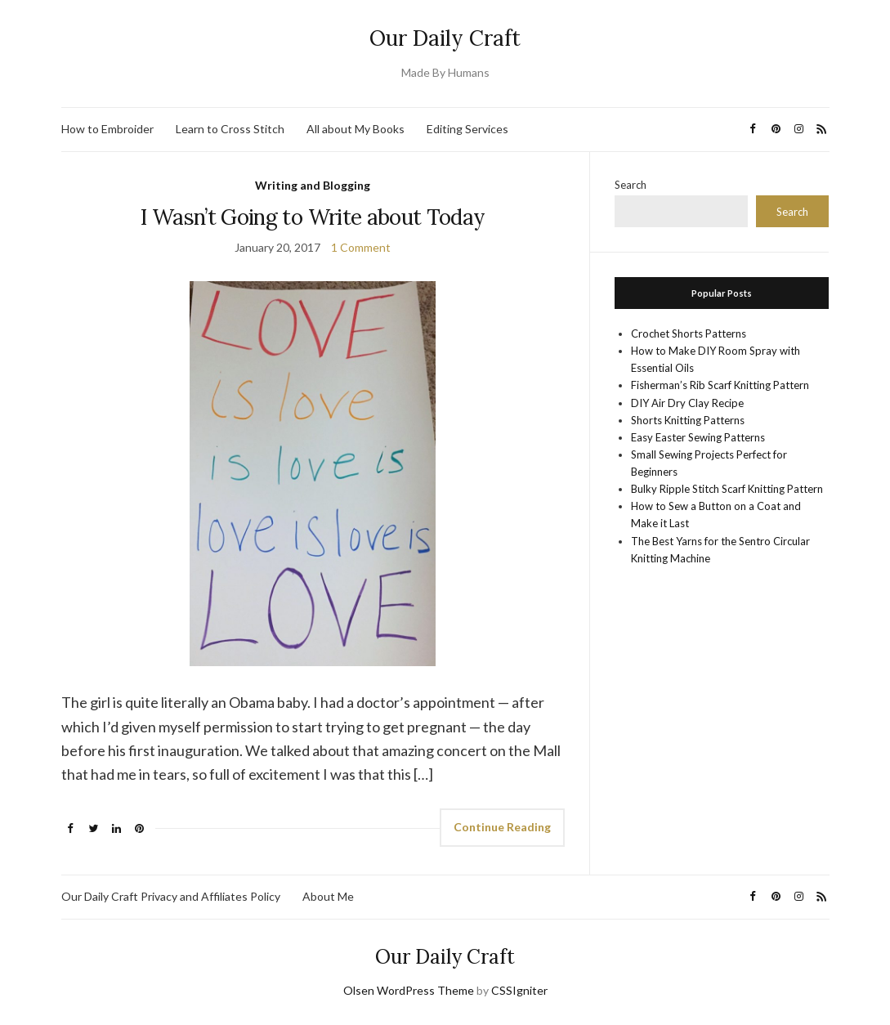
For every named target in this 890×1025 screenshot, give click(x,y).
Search (630, 184)
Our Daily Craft (445, 38)
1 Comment (361, 247)
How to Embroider (107, 129)
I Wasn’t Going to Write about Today (313, 217)
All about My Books (355, 129)
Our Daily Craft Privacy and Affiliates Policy (170, 896)
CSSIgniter (519, 990)
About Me (328, 896)
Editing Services (467, 129)
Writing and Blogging (312, 185)
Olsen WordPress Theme (408, 990)
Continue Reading (502, 827)
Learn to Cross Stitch (230, 129)
